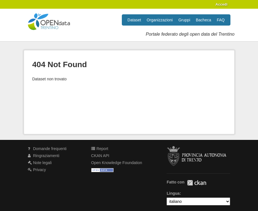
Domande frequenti (47, 148)
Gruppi (184, 20)
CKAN (196, 183)
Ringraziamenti (43, 155)
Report (99, 148)
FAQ (221, 20)
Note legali (40, 162)
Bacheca (203, 20)
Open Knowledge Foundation (116, 162)
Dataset (134, 20)
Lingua (173, 193)
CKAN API (100, 155)
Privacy (37, 169)
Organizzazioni (160, 20)
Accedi (222, 4)
